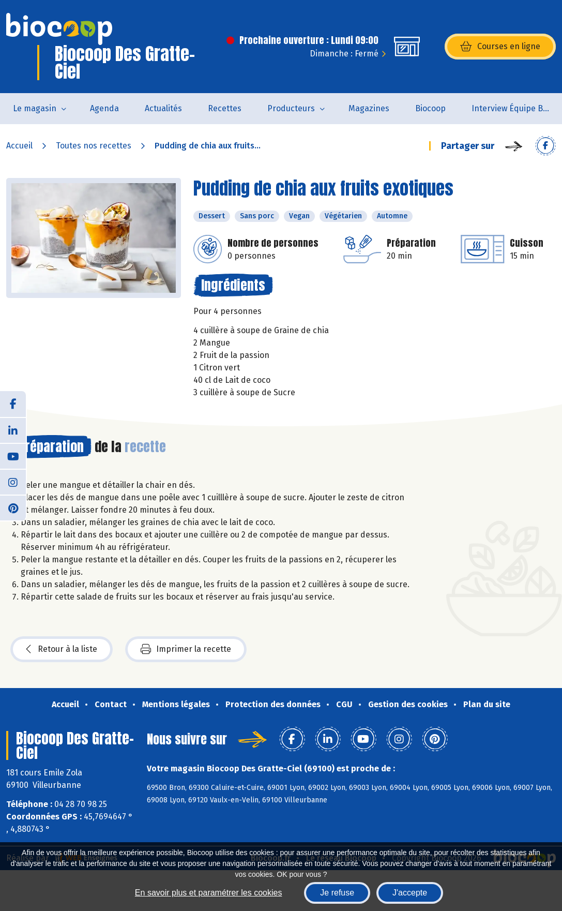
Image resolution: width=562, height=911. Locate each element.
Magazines (368, 108)
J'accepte (409, 892)
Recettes (224, 108)
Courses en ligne (500, 46)
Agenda (104, 108)
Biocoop (430, 108)
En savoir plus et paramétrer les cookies (208, 892)
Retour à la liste (61, 649)
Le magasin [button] (34, 108)
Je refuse (337, 892)
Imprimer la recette (186, 649)
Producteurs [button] (291, 108)
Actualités (163, 108)
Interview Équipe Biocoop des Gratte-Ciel (517, 108)
